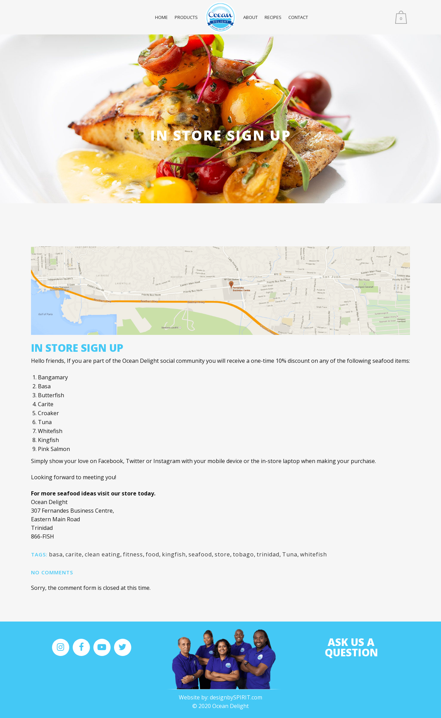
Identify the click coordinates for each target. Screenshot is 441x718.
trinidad (268, 554)
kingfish (174, 554)
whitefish (313, 554)
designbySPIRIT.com (236, 697)
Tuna (289, 554)
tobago (243, 554)
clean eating (102, 554)
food (152, 554)
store (222, 554)
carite (73, 554)
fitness (133, 554)
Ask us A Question (351, 647)
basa (56, 554)
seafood (200, 554)
